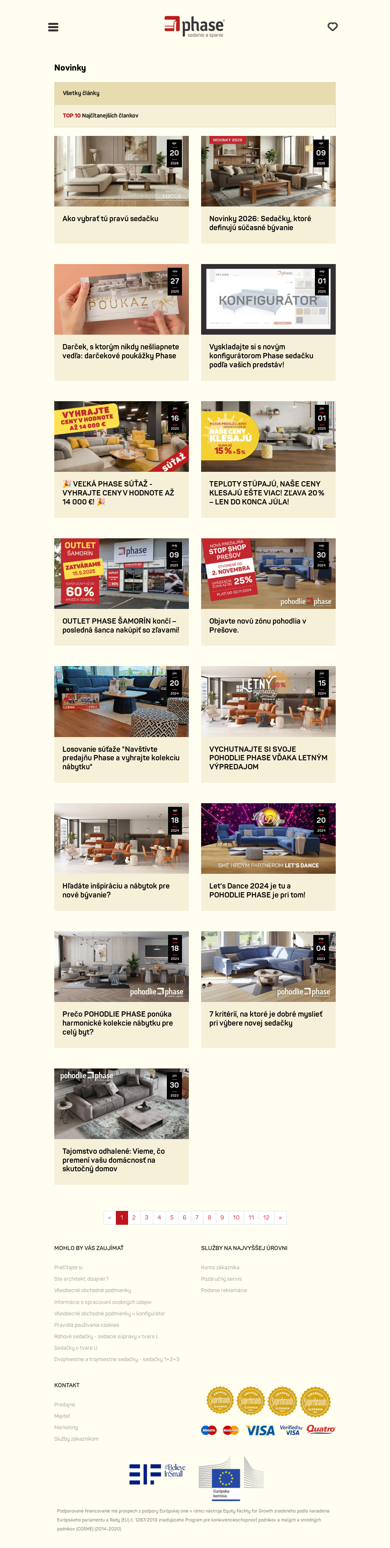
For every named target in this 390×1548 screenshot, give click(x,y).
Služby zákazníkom (76, 1439)
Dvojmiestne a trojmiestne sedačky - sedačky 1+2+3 (116, 1359)
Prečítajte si (68, 1267)
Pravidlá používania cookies (86, 1325)
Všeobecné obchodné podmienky (92, 1290)
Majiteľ (62, 1416)
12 (266, 1217)
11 (251, 1217)
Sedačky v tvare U (76, 1348)
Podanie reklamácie (224, 1290)
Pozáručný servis (221, 1279)
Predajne (64, 1404)
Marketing (66, 1427)
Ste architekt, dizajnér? (81, 1279)
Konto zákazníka (220, 1267)
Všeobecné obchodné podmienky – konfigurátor (109, 1313)
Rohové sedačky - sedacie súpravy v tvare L (106, 1336)
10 (236, 1217)
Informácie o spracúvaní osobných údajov (103, 1302)
